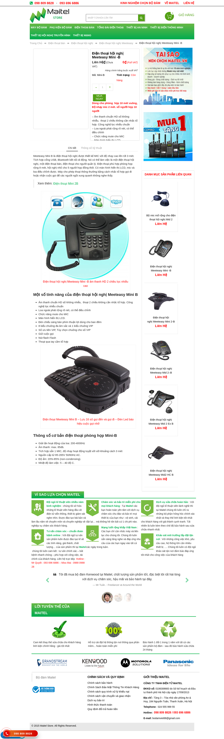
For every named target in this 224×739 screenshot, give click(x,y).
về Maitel (171, 3)
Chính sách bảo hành (100, 682)
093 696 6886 (69, 3)
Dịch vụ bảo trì (96, 700)
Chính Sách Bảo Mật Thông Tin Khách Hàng (113, 687)
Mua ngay (99, 97)
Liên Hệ (189, 3)
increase (109, 87)
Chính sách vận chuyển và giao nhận (109, 696)
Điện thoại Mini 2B (65, 183)
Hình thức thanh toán (100, 704)
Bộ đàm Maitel (46, 677)
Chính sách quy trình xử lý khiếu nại (108, 691)
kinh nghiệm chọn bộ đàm (140, 3)
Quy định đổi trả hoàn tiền (103, 709)
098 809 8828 (44, 3)
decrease (95, 87)
